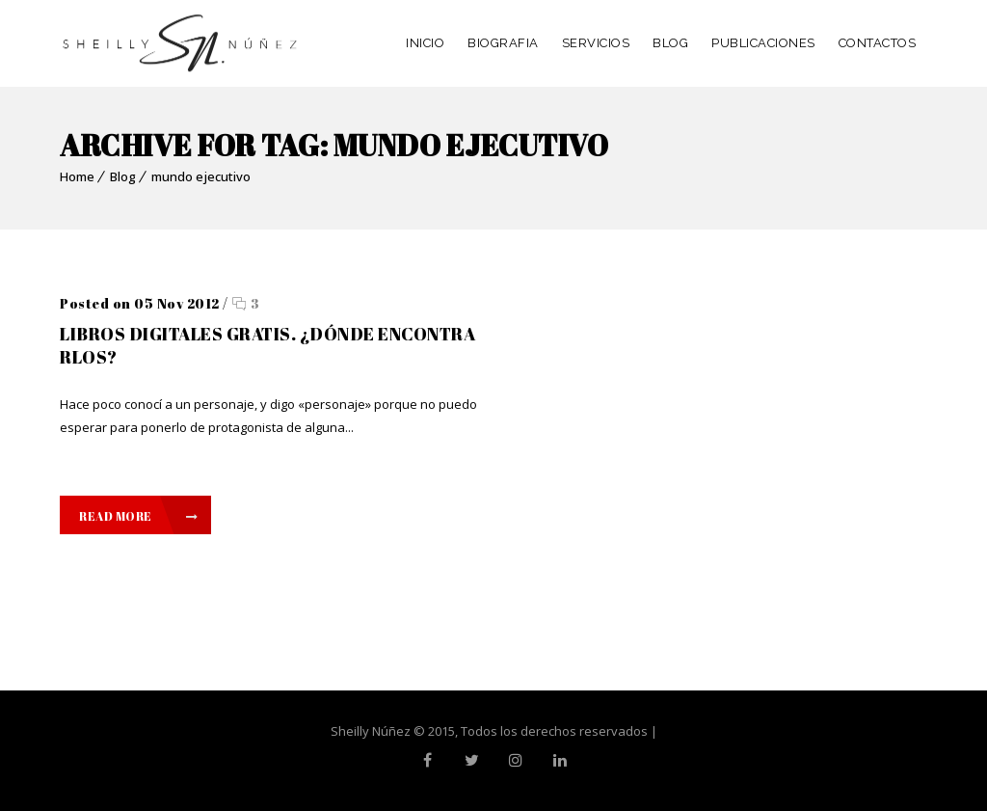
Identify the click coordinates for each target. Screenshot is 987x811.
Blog (123, 176)
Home (77, 176)
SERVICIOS (596, 43)
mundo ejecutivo (201, 176)
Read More (138, 516)
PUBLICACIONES (763, 43)
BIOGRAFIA (503, 43)
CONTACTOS (878, 43)
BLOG (670, 43)
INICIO (425, 43)
